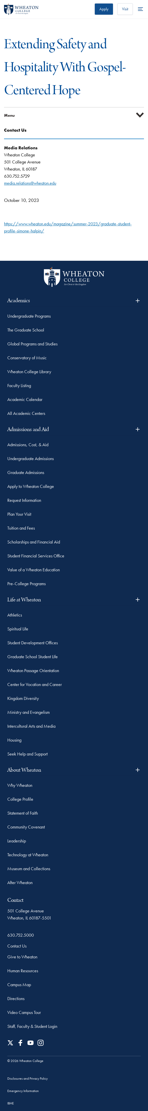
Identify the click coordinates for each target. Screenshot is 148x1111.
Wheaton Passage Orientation (33, 670)
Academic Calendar (24, 399)
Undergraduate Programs (29, 316)
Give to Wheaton (22, 957)
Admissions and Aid (73, 429)
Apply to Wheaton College (30, 486)
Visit (125, 9)
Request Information (24, 500)
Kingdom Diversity (23, 698)
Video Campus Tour (24, 1012)
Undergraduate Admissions (30, 458)
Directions (15, 998)
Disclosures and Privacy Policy (27, 1078)
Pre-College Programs (26, 583)
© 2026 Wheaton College (25, 1060)
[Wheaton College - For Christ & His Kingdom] (74, 277)
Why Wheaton (19, 785)
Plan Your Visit (19, 514)
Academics (73, 300)
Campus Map (19, 984)
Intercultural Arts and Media (31, 726)
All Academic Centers (26, 413)
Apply (103, 9)
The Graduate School (25, 330)
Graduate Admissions (25, 472)
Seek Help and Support (27, 754)
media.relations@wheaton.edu (30, 183)
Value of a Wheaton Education (33, 570)
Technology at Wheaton (27, 855)
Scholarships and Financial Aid (33, 542)
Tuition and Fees (21, 528)
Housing (14, 740)
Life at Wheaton (73, 600)
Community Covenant (26, 827)
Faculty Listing (19, 385)
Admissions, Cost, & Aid (27, 444)
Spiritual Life (17, 629)
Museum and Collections (28, 868)
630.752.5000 (20, 935)
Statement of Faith (22, 813)
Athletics (14, 615)
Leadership (16, 841)
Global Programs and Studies (32, 344)
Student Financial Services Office (35, 556)
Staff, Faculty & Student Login (32, 1026)
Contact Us (16, 946)
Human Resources (22, 971)
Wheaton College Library (29, 371)
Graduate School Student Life (32, 656)
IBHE (10, 1103)
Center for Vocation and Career (34, 684)
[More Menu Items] (140, 9)
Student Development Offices (32, 643)
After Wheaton (20, 882)
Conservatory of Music (27, 358)
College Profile (20, 799)
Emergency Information (23, 1091)
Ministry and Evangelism (28, 712)
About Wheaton (73, 770)
